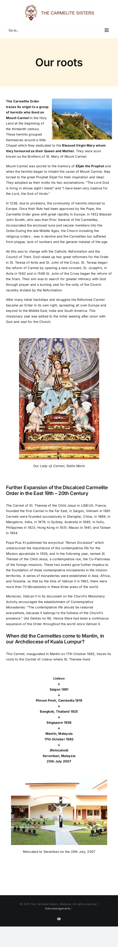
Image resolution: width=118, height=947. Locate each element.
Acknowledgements (58, 908)
